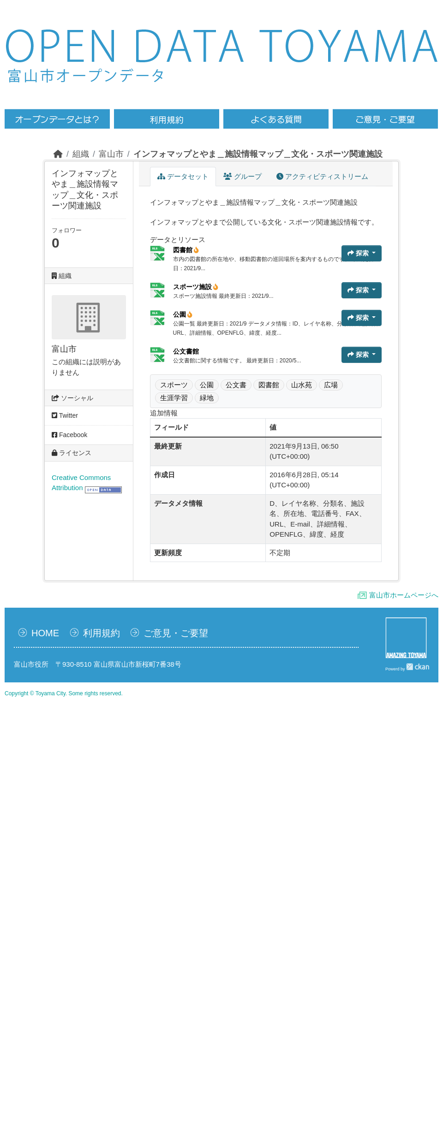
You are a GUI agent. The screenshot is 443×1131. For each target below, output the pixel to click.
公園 (183, 314)
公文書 (236, 385)
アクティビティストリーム (322, 176)
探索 (359, 253)
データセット (183, 176)
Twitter (65, 415)
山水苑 (301, 385)
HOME (45, 633)
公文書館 (186, 351)
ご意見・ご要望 (176, 633)
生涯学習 (174, 398)
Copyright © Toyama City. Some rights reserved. (64, 693)
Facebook (69, 434)
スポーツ (174, 385)
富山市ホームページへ (403, 595)
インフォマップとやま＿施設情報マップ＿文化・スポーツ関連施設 (258, 154)
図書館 (186, 250)
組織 (80, 154)
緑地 (207, 398)
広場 (331, 385)
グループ (242, 176)
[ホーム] (58, 154)
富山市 (111, 154)
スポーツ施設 (196, 286)
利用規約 (101, 633)
